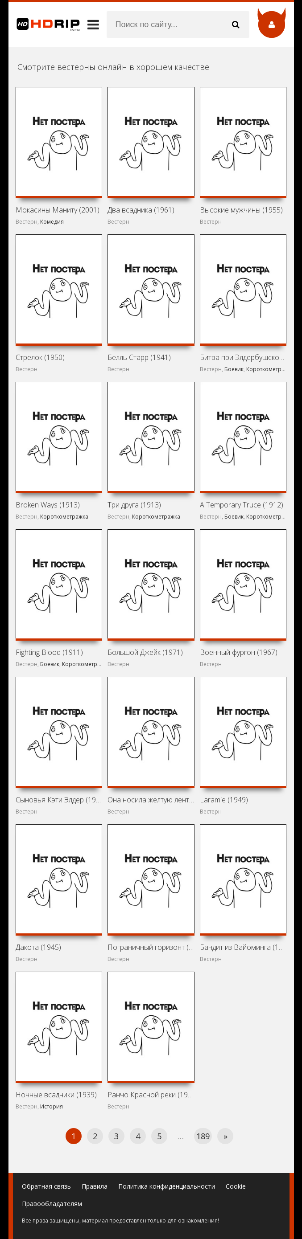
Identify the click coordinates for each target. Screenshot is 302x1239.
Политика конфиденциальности (166, 1186)
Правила (95, 1186)
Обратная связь (46, 1186)
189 (203, 1136)
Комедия (52, 221)
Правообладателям (52, 1203)
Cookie (236, 1186)
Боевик (234, 369)
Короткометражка (270, 369)
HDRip (44, 24)
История (51, 1106)
